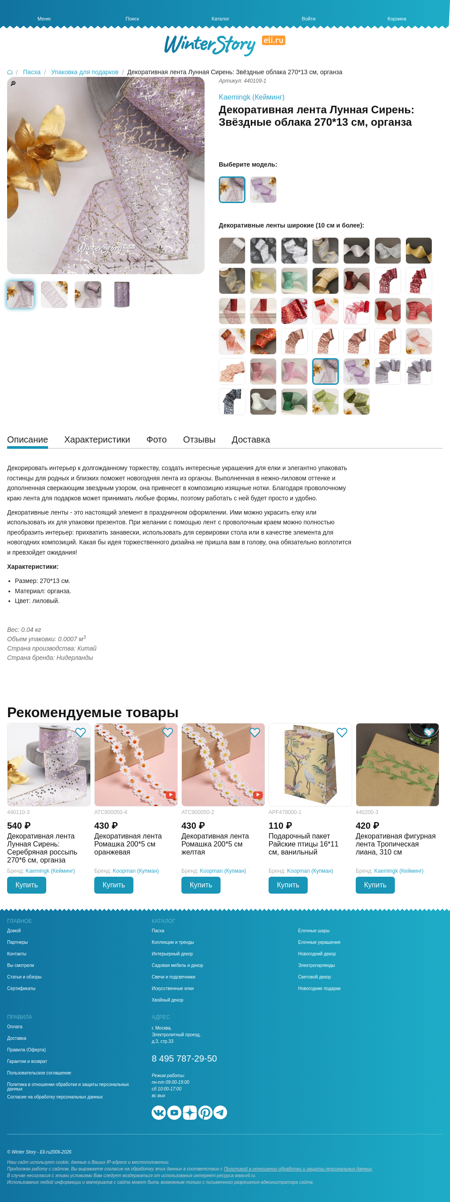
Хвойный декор (167, 1000)
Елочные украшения (319, 942)
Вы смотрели (20, 965)
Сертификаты (21, 988)
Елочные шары (314, 931)
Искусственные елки (173, 988)
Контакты (16, 954)
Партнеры (17, 942)
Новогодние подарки (319, 988)
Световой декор (314, 977)
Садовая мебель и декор (177, 965)
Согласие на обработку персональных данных (55, 1097)
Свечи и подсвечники (173, 977)
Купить (27, 885)
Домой (13, 931)
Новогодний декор (317, 954)
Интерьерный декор (172, 954)
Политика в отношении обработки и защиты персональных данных (68, 1086)
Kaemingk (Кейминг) (252, 97)
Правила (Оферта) (26, 1050)
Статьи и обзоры (24, 977)
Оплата (14, 1027)
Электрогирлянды (316, 965)
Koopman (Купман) (136, 871)
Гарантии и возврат (27, 1061)
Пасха (158, 931)
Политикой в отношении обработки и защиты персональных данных (298, 1168)
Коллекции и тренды (173, 942)
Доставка (16, 1038)
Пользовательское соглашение (39, 1073)
